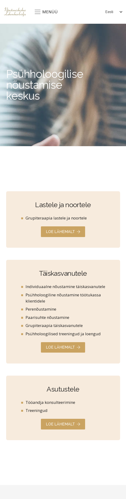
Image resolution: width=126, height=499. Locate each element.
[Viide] (63, 219)
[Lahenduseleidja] (15, 12)
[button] (114, 11)
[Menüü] (46, 12)
